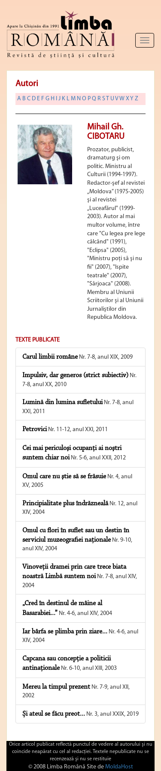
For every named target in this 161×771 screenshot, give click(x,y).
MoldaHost (119, 767)
